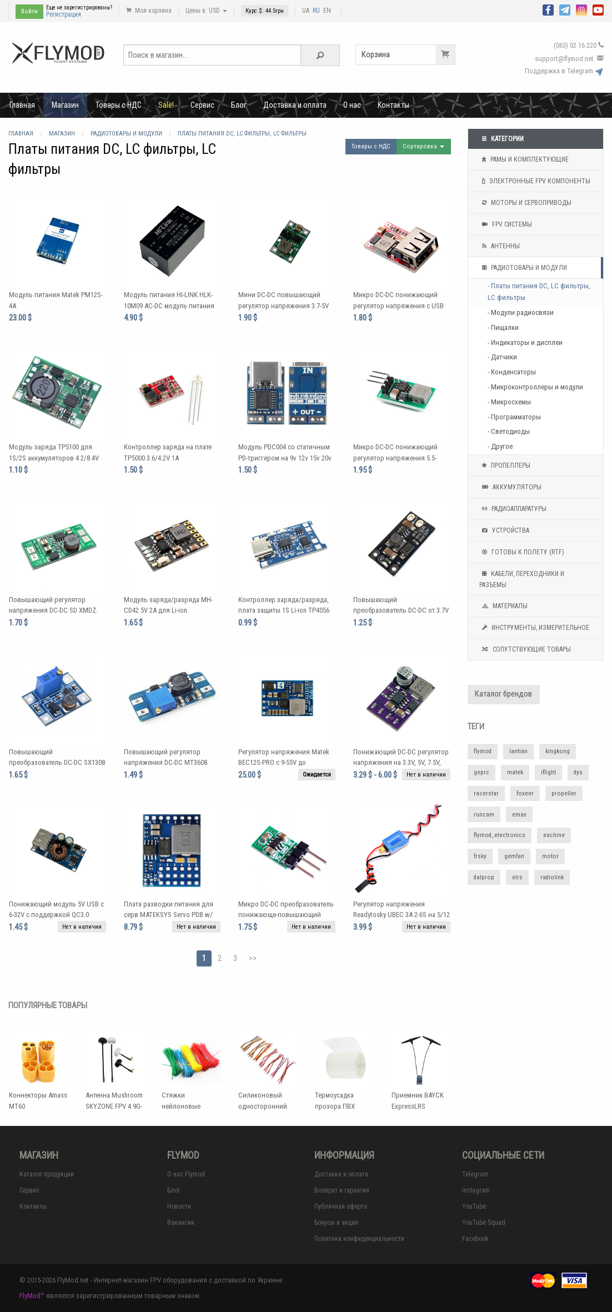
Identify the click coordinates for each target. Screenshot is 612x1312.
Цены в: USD (206, 10)
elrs (517, 877)
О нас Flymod (186, 1174)
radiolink (552, 877)
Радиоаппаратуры (512, 509)
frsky (480, 856)
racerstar (486, 793)
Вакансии (180, 1222)
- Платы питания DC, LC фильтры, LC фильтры (539, 292)
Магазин (65, 105)
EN (327, 10)
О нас (352, 105)
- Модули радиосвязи (521, 312)
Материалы (503, 606)
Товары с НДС (119, 105)
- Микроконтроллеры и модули (535, 387)
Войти (29, 11)
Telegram (475, 1174)
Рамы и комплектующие (524, 159)
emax (519, 814)
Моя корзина (149, 10)
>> (253, 958)
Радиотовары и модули (523, 268)
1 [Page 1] (204, 958)
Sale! (166, 105)
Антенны (499, 246)
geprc (481, 772)
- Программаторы (514, 417)
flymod (482, 751)
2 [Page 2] (220, 958)
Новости (179, 1206)
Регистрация (63, 14)
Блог (239, 105)
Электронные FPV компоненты (534, 181)
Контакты (393, 105)
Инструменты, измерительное (534, 628)
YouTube (474, 1206)
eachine (554, 835)
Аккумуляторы (510, 487)
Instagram (476, 1190)
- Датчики (502, 357)
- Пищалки (503, 327)
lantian (518, 751)
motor (550, 856)
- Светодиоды (509, 431)
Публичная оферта (340, 1206)
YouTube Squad (483, 1222)
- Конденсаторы (512, 372)
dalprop (484, 877)
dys (578, 772)
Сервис (202, 105)
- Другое (500, 446)
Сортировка (423, 146)
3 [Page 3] (235, 958)
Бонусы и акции (336, 1222)
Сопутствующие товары (525, 649)
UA (305, 10)
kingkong (557, 751)
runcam (484, 814)
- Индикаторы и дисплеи (525, 342)
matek (515, 772)
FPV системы (505, 224)
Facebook (475, 1239)
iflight (548, 772)
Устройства (504, 530)
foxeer (525, 793)
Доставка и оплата (295, 105)
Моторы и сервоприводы (525, 203)
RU (316, 10)
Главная (22, 105)
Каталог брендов (503, 694)
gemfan (514, 856)
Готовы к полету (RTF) (521, 552)
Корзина (408, 54)
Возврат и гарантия (341, 1190)
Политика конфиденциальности (359, 1239)
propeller (563, 793)
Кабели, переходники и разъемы (521, 578)
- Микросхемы (509, 402)
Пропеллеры (504, 465)
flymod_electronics (499, 835)
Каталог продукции (46, 1174)
